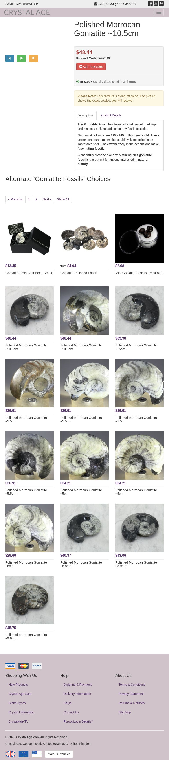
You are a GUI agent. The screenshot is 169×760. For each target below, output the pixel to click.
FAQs (67, 703)
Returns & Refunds (132, 703)
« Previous (15, 199)
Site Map (125, 712)
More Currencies (59, 754)
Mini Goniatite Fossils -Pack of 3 (138, 273)
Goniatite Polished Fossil (78, 273)
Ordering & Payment (78, 684)
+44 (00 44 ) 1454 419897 (115, 4)
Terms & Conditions (132, 684)
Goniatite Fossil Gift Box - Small (28, 273)
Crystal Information (21, 712)
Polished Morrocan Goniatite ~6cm (26, 564)
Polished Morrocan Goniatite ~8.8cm (81, 564)
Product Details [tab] (111, 115)
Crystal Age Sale (20, 694)
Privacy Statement (131, 694)
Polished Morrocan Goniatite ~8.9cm (136, 564)
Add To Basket (91, 66)
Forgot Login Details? (78, 721)
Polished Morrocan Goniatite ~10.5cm (81, 347)
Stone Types (17, 703)
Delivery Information (77, 694)
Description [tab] (85, 115)
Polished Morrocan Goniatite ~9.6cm (26, 636)
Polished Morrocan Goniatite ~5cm (81, 492)
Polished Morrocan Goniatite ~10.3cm (26, 347)
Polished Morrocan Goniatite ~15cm (136, 347)
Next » (47, 199)
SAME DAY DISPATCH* (21, 4)
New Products (18, 684)
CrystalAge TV (18, 721)
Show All (63, 199)
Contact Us (71, 712)
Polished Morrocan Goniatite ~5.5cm (26, 419)
